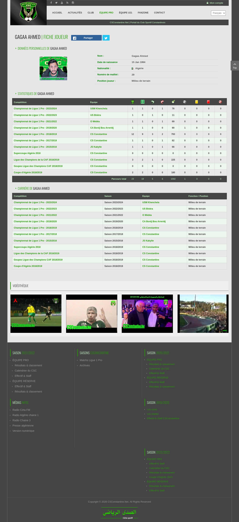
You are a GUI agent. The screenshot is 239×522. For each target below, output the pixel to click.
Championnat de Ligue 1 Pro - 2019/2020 (35, 128)
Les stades (153, 413)
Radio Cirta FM (21, 409)
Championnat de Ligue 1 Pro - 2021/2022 (35, 121)
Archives (85, 365)
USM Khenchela (98, 108)
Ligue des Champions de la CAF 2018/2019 (36, 159)
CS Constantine (98, 134)
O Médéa (95, 121)
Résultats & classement (28, 365)
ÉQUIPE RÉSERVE (24, 381)
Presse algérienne (23, 425)
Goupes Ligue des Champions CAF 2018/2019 (38, 166)
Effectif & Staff (23, 375)
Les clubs (152, 409)
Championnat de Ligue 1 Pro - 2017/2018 (35, 140)
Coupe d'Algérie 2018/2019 (28, 172)
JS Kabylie (96, 147)
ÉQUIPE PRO (21, 360)
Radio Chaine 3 (22, 420)
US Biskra (95, 115)
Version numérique (23, 430)
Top (235, 65)
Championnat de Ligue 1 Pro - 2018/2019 (35, 134)
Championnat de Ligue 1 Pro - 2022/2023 (35, 115)
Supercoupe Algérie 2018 (27, 153)
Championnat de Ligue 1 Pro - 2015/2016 (35, 147)
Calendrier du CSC (26, 370)
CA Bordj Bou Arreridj (102, 128)
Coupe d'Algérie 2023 (161, 477)
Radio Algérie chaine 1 (26, 415)
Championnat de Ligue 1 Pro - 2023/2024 (35, 108)
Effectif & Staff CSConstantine (163, 418)
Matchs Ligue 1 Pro (91, 360)
